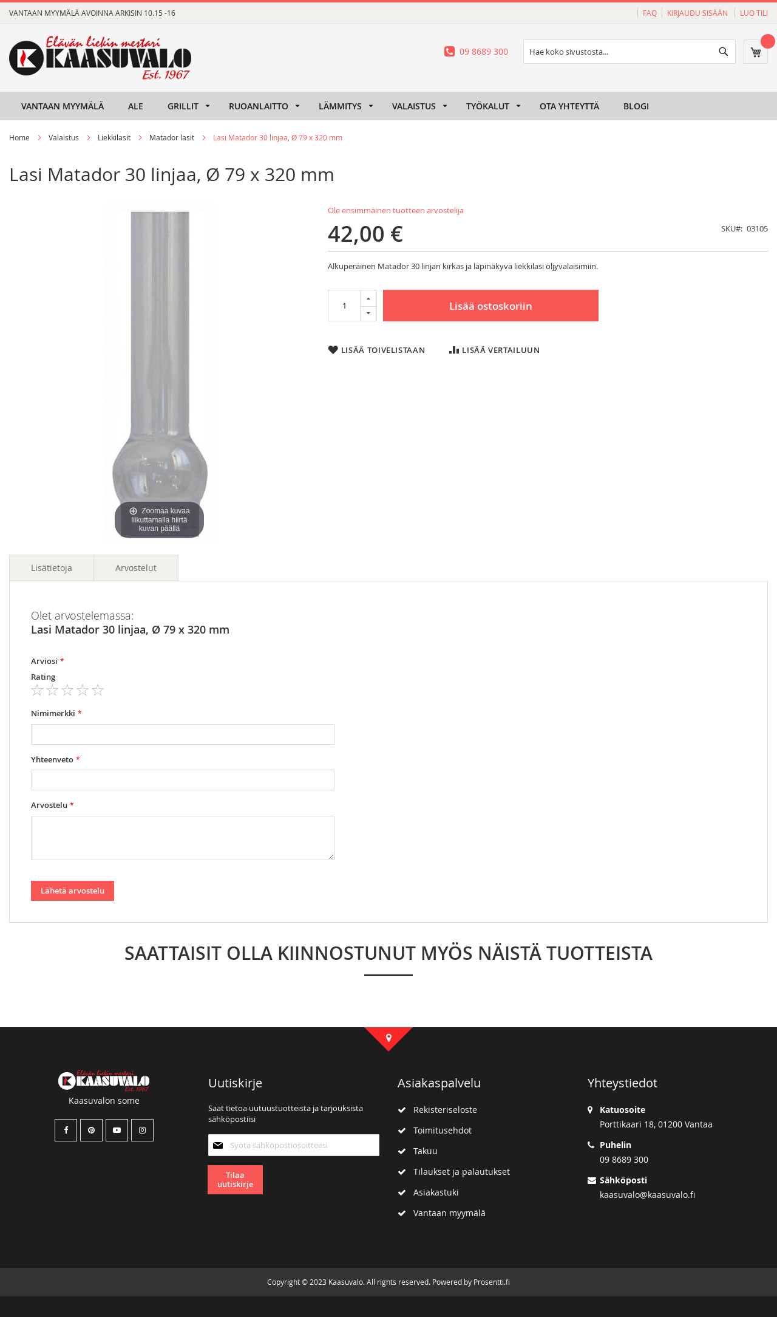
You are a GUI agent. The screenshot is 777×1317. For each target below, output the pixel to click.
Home (19, 137)
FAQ (650, 13)
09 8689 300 (484, 51)
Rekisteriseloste (437, 1109)
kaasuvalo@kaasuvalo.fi (647, 1194)
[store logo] (100, 58)
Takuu (418, 1151)
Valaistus (64, 137)
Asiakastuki (428, 1192)
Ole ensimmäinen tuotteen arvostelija (396, 210)
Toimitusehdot (435, 1130)
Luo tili (754, 13)
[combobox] (629, 51)
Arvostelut (136, 567)
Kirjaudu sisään (698, 13)
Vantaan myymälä (442, 1213)
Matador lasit (171, 137)
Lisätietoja (51, 567)
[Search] (723, 51)
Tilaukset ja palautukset (454, 1171)
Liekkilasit (114, 137)
